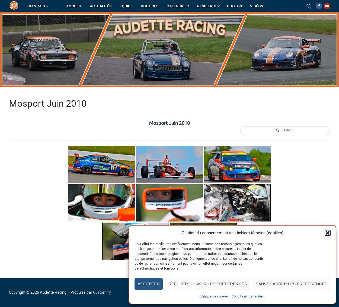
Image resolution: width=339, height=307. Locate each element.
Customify (102, 292)
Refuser (178, 283)
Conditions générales (248, 296)
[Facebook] (319, 6)
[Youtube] (327, 6)
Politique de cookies (214, 296)
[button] (327, 233)
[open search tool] (308, 6)
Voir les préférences (222, 283)
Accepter (148, 283)
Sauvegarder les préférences (291, 283)
